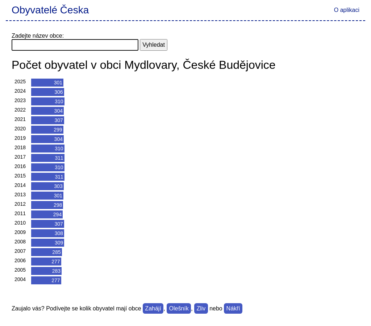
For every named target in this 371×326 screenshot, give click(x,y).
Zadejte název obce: (38, 36)
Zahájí (153, 308)
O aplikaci (346, 10)
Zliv (200, 308)
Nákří (233, 308)
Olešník (179, 308)
